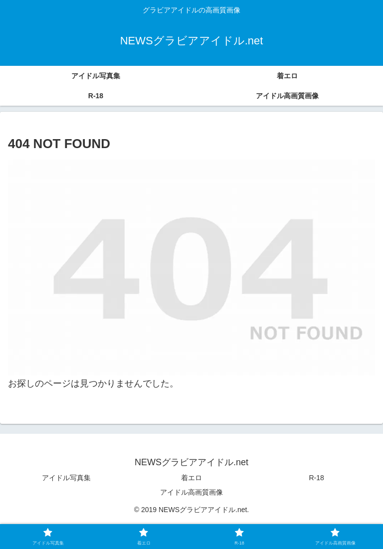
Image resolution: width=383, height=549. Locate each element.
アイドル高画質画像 (191, 492)
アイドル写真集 (66, 478)
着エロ (191, 478)
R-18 (316, 478)
